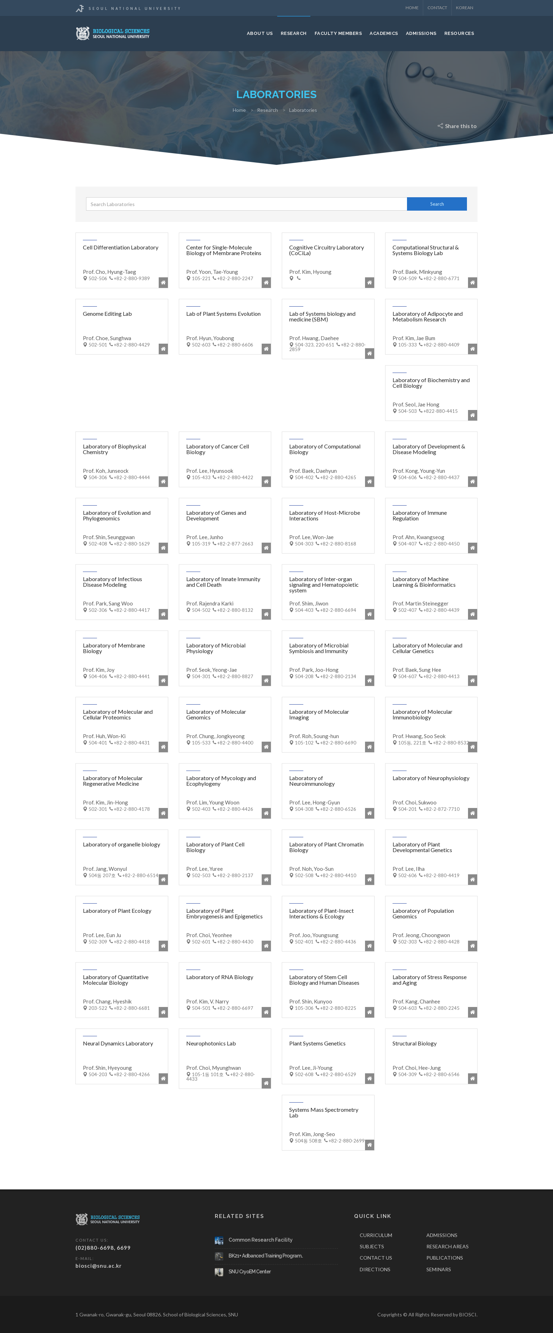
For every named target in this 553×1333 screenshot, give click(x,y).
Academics (384, 33)
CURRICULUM (376, 1235)
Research (294, 33)
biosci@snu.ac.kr (98, 1265)
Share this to (458, 126)
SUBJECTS (372, 1246)
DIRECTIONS (375, 1269)
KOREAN (464, 7)
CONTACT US (376, 1258)
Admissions (421, 33)
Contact (437, 7)
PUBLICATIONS (444, 1258)
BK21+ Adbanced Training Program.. (266, 1256)
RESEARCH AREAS (447, 1246)
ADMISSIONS (441, 1235)
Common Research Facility (261, 1240)
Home (412, 7)
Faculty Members (338, 33)
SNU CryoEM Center (250, 1271)
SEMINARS (438, 1269)
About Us (260, 33)
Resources (459, 33)
